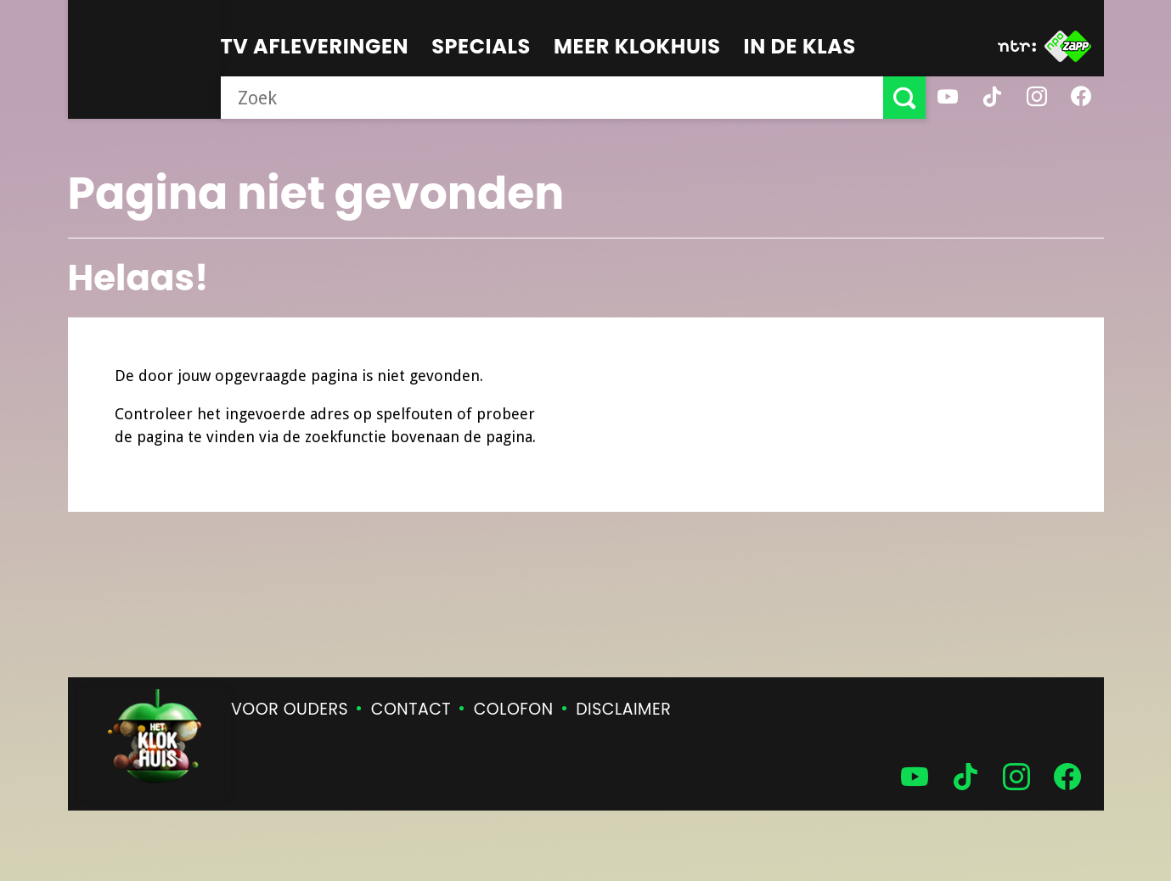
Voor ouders (289, 709)
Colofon (514, 709)
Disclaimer (623, 709)
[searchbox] (552, 97)
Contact (411, 709)
